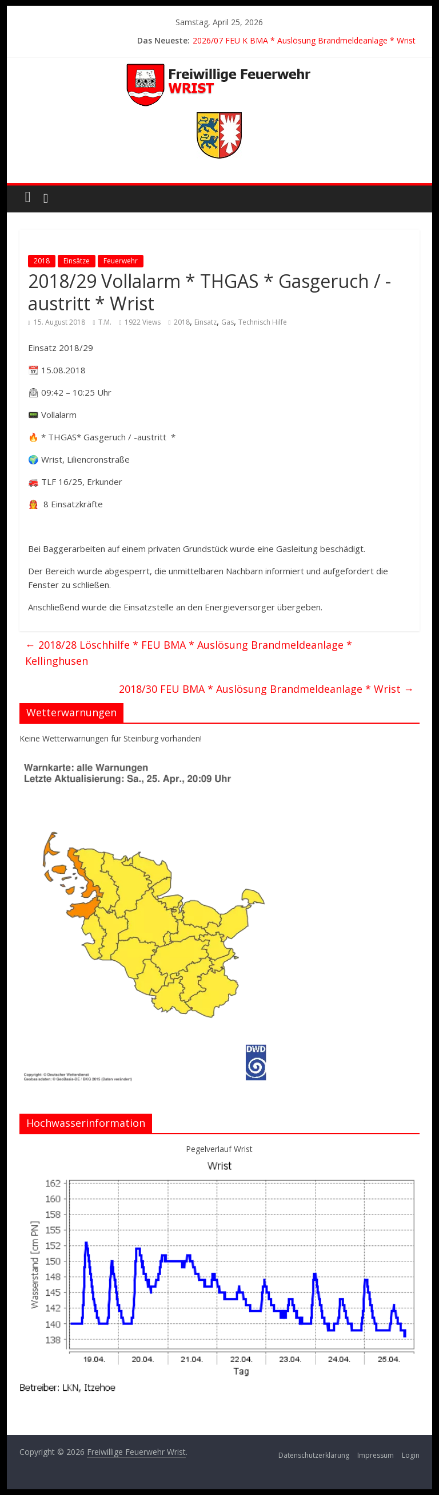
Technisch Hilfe (262, 322)
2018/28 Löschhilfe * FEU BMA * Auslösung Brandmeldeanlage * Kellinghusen (188, 653)
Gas (227, 322)
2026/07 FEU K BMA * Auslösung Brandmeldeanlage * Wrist (304, 40)
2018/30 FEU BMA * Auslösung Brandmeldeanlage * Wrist (266, 689)
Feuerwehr (120, 261)
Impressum (375, 1455)
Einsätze (76, 261)
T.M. (104, 322)
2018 (42, 261)
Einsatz (205, 322)
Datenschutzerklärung (313, 1455)
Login (411, 1455)
